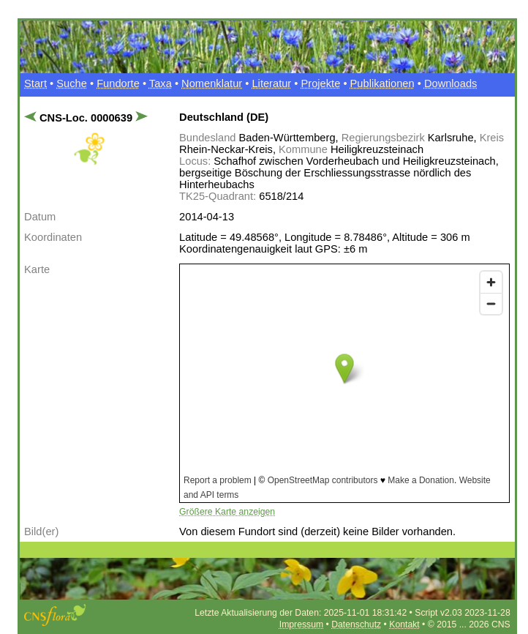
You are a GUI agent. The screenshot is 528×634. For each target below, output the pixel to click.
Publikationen (382, 83)
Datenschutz (356, 624)
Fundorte (118, 83)
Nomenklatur (211, 83)
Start (35, 83)
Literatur (271, 83)
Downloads (451, 83)
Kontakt (404, 624)
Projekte (321, 83)
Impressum (301, 624)
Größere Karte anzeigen (227, 512)
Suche (71, 83)
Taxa (160, 83)
